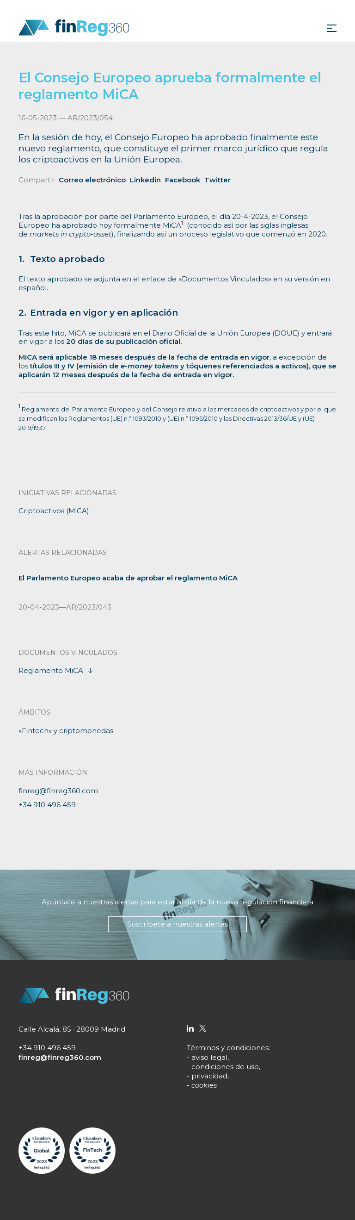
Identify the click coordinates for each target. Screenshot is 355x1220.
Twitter (217, 179)
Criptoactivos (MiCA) (53, 510)
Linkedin (145, 179)
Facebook (182, 179)
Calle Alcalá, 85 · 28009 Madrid (71, 1029)
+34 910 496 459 (47, 804)
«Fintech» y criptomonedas (65, 730)
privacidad (209, 1075)
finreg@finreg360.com (58, 790)
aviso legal (209, 1057)
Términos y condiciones (228, 1047)
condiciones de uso (225, 1066)
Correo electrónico (92, 179)
